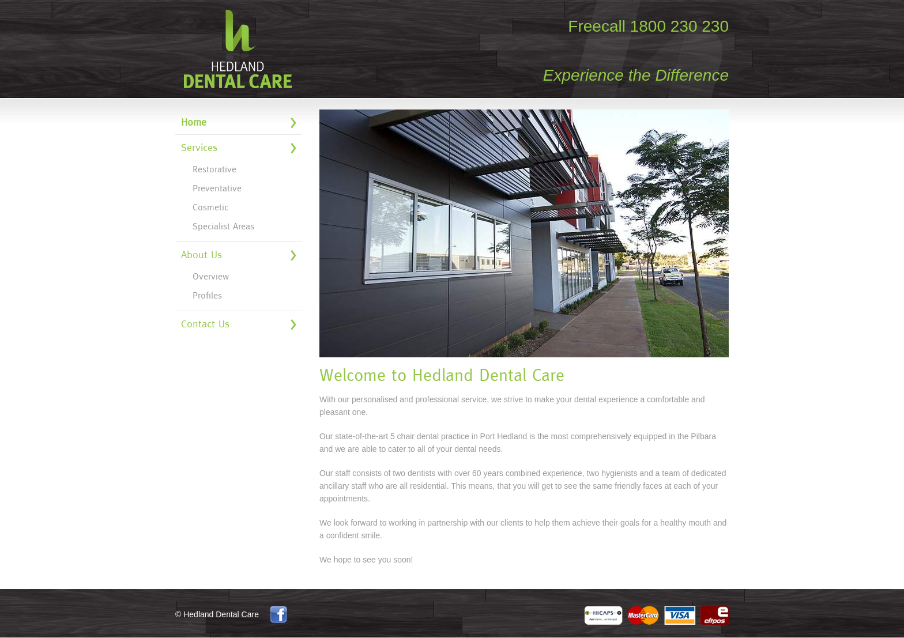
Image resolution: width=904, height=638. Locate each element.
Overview (211, 276)
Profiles (207, 295)
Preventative (217, 188)
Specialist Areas (223, 226)
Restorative (214, 169)
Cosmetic (210, 207)
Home (193, 122)
